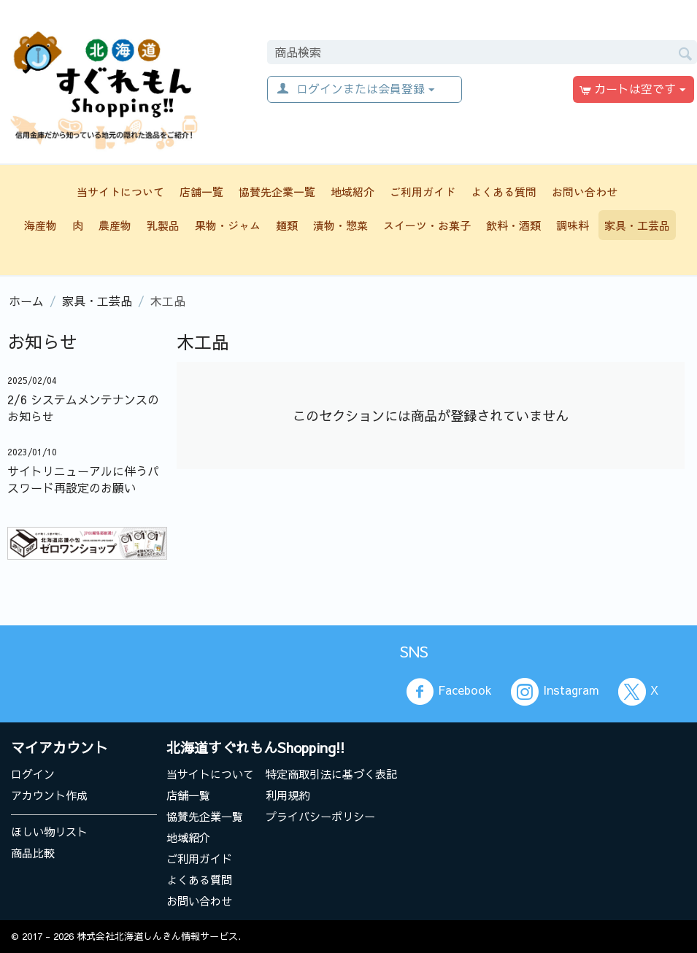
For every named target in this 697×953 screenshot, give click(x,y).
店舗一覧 (201, 191)
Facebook (449, 692)
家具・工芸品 (637, 225)
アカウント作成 (49, 795)
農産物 (115, 225)
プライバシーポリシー (320, 816)
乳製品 (163, 225)
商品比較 (33, 852)
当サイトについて (120, 191)
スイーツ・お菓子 (427, 225)
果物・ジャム (228, 225)
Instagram (555, 692)
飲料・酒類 (513, 225)
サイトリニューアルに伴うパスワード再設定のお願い (83, 479)
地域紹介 (352, 191)
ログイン (33, 774)
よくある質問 (503, 191)
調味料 (572, 225)
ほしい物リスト (49, 831)
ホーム (26, 301)
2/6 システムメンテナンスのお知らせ (83, 407)
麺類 (287, 225)
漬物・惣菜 (340, 225)
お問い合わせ (584, 191)
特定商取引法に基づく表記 (331, 774)
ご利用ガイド (422, 191)
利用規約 (287, 795)
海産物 (40, 225)
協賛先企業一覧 (277, 191)
